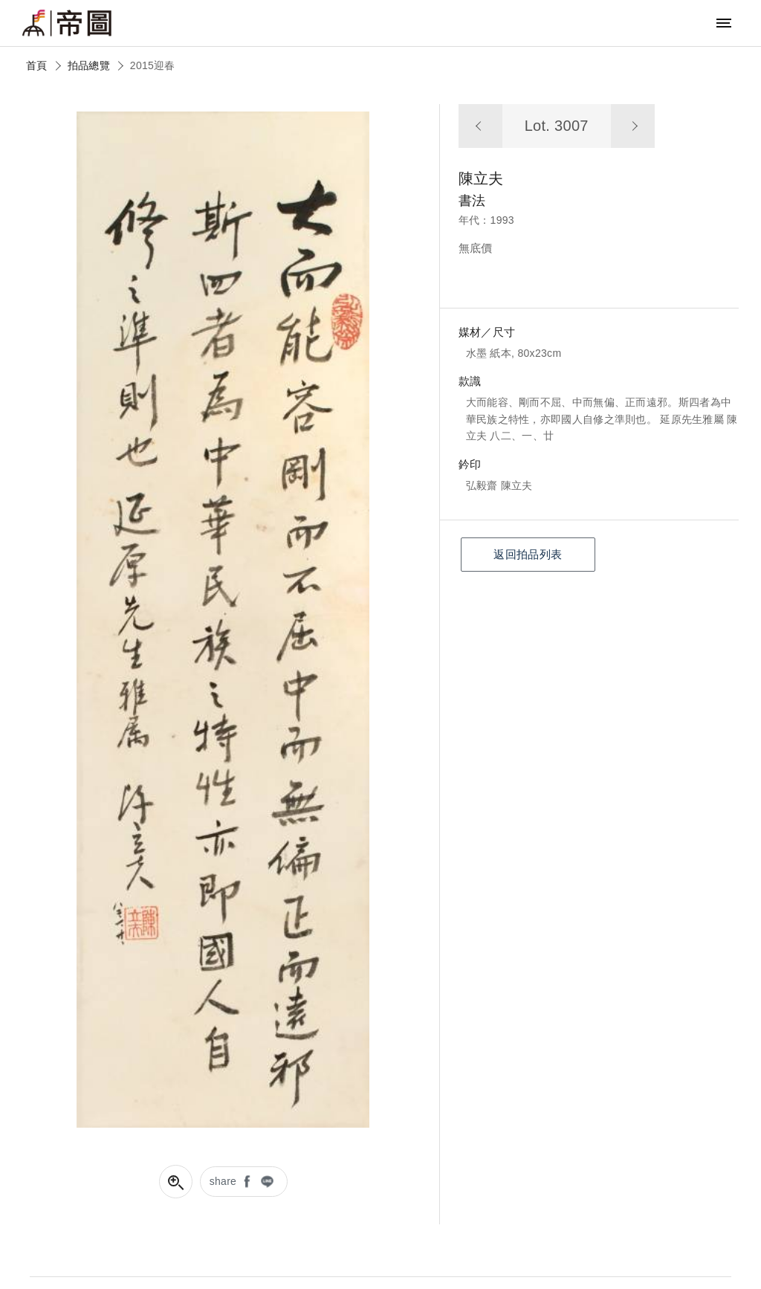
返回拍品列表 (527, 554)
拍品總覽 (89, 65)
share (223, 1181)
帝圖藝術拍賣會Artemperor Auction (66, 23)
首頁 (37, 65)
